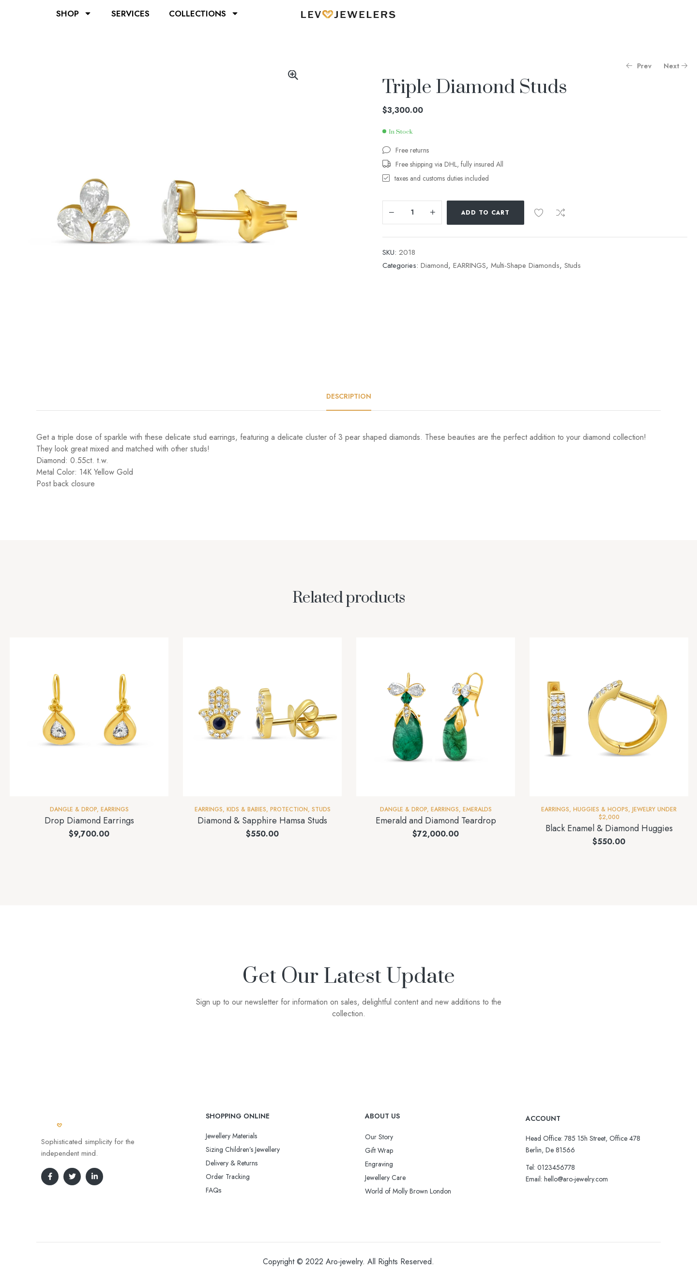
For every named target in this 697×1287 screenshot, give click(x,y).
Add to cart (485, 212)
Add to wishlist (538, 212)
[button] (293, 75)
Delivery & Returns (232, 1163)
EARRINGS (469, 265)
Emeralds (477, 809)
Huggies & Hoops (600, 809)
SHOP (74, 13)
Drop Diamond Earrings (89, 820)
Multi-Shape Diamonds (525, 265)
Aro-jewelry (344, 1261)
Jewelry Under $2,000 (638, 813)
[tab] (348, 396)
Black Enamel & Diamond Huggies (609, 828)
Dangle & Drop (73, 809)
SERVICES (130, 13)
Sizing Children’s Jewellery (243, 1149)
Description (348, 396)
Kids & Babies (246, 809)
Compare (560, 212)
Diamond (434, 265)
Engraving (379, 1164)
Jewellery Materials (231, 1136)
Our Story (379, 1137)
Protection (289, 809)
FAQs (213, 1190)
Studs (572, 265)
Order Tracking (228, 1176)
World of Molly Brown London (408, 1191)
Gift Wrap (379, 1150)
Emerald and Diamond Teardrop (436, 820)
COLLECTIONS (204, 13)
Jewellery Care (385, 1177)
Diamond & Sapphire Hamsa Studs (262, 820)
